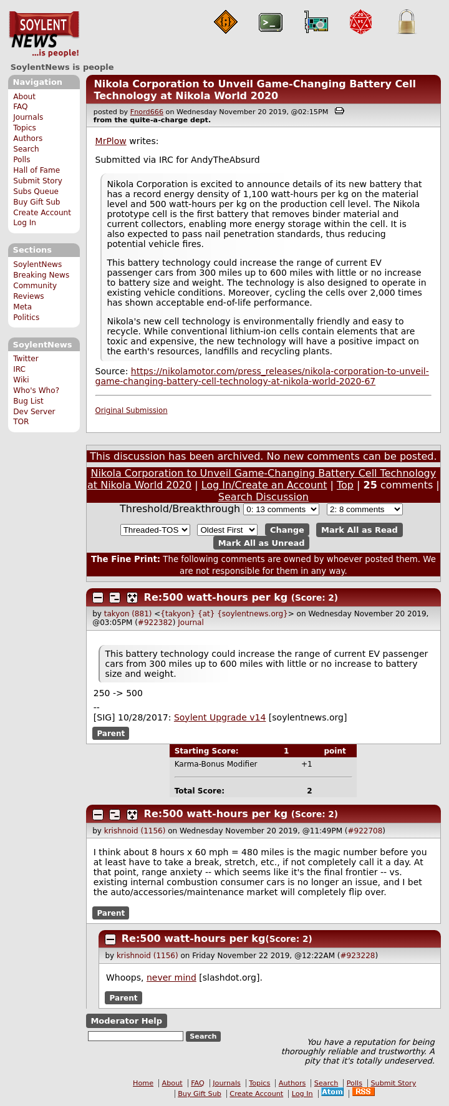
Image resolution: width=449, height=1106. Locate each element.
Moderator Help (126, 1021)
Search (26, 149)
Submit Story (37, 181)
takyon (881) (128, 613)
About (24, 96)
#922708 (364, 831)
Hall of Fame (36, 170)
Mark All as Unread (261, 542)
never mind (171, 977)
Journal (191, 622)
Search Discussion (263, 497)
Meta (22, 307)
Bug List (28, 401)
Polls (21, 159)
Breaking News (41, 275)
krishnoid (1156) (135, 831)
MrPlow (111, 141)
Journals (28, 117)
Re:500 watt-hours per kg (216, 597)
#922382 (155, 622)
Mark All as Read (359, 530)
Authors (27, 138)
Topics (24, 128)
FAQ (20, 106)
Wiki (21, 380)
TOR (21, 421)
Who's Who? (36, 390)
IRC (19, 369)
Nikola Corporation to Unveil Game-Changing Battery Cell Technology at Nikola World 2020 (255, 90)
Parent (111, 733)
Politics (26, 317)
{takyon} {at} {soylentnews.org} (223, 613)
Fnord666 (146, 112)
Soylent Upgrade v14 (220, 717)
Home (143, 1083)
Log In (24, 222)
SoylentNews (44, 34)
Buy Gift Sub (36, 202)
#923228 (357, 955)
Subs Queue (36, 191)
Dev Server (34, 411)
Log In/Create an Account (264, 485)
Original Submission (131, 410)
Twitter (25, 358)
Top (345, 485)
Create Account (42, 212)
